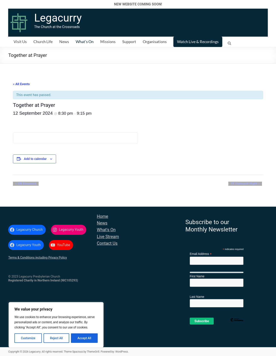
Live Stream (108, 236)
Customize (28, 338)
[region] (56, 324)
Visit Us (20, 41)
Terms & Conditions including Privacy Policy (37, 257)
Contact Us (107, 243)
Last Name (197, 296)
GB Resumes (23, 184)
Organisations (155, 41)
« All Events (21, 84)
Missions (108, 41)
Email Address (201, 254)
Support (129, 41)
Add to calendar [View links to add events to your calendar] (35, 159)
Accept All (84, 338)
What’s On (85, 41)
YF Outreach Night (247, 184)
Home (102, 216)
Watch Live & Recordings (198, 41)
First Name (197, 276)
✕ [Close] (271, 4)
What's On (106, 229)
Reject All (56, 338)
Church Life (43, 41)
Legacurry (58, 18)
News (64, 41)
